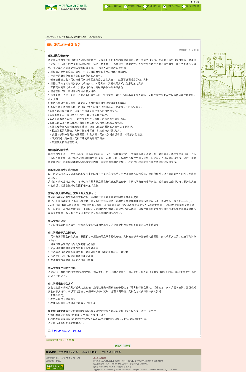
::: (191, 2)
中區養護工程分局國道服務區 (74, 37)
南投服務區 (190, 7)
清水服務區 (171, 7)
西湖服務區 (151, 7)
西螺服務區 (132, 7)
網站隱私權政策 (96, 37)
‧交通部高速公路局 (68, 352)
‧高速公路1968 (89, 352)
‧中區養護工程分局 (111, 352)
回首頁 (196, 2)
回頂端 (127, 346)
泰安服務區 (112, 7)
